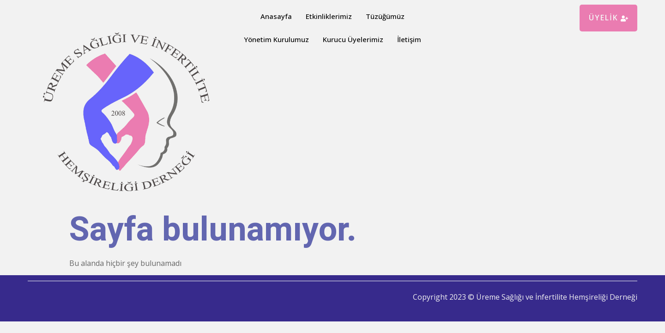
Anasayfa (276, 16)
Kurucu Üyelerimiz (353, 39)
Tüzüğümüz (385, 16)
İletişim (409, 39)
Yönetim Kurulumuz (276, 39)
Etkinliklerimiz (329, 16)
